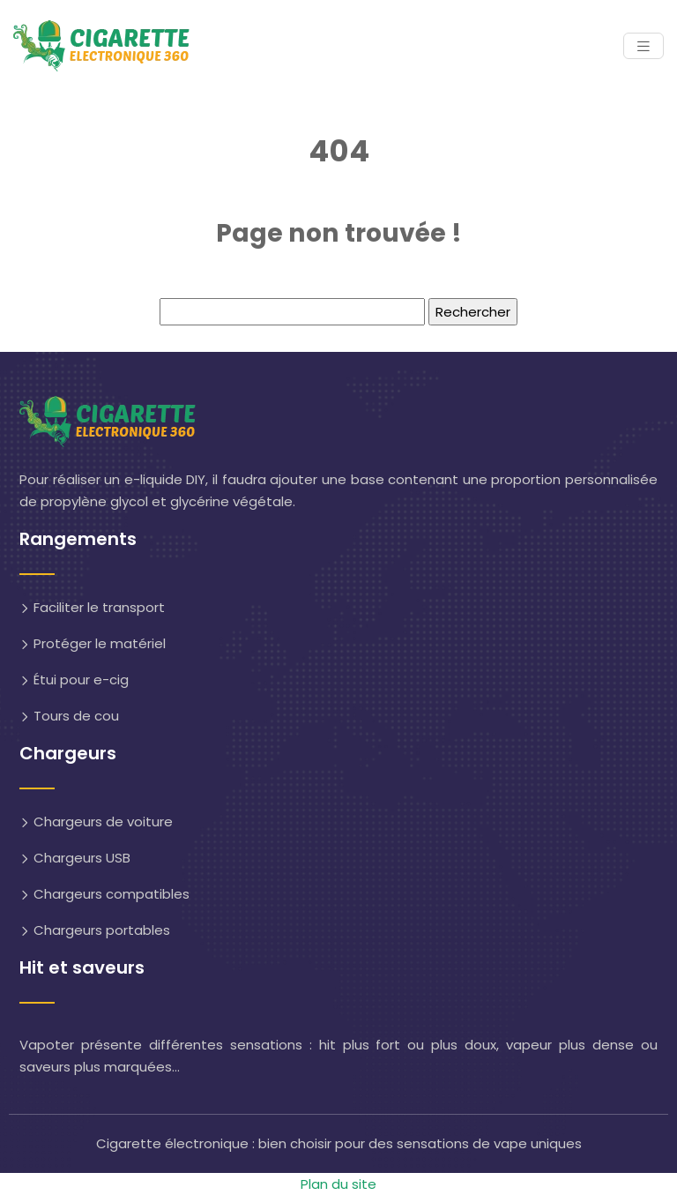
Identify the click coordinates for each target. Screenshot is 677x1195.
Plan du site (338, 1184)
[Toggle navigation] (643, 46)
